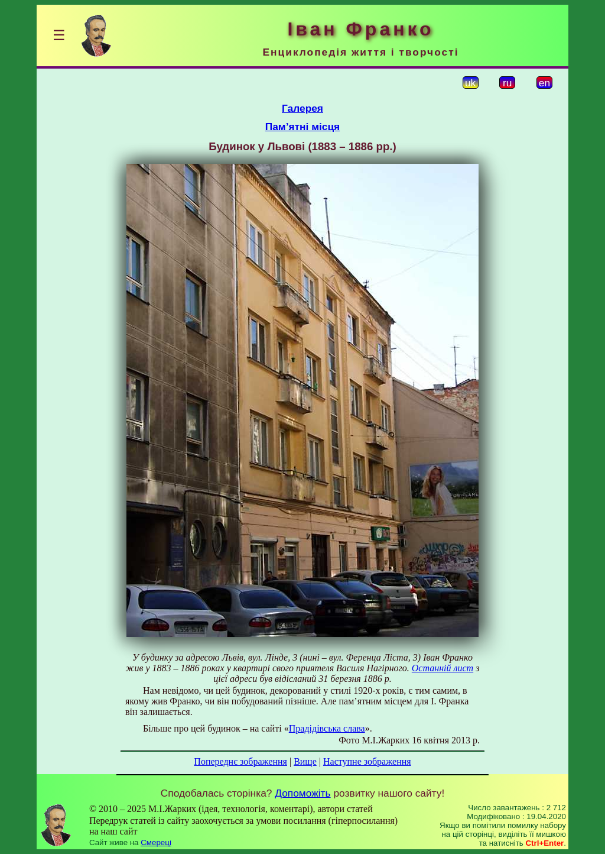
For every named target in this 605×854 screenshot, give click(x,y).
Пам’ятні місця (302, 126)
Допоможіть (302, 793)
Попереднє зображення (240, 761)
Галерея (302, 108)
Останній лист (442, 668)
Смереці (156, 842)
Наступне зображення (367, 761)
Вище (305, 761)
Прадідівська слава (327, 728)
